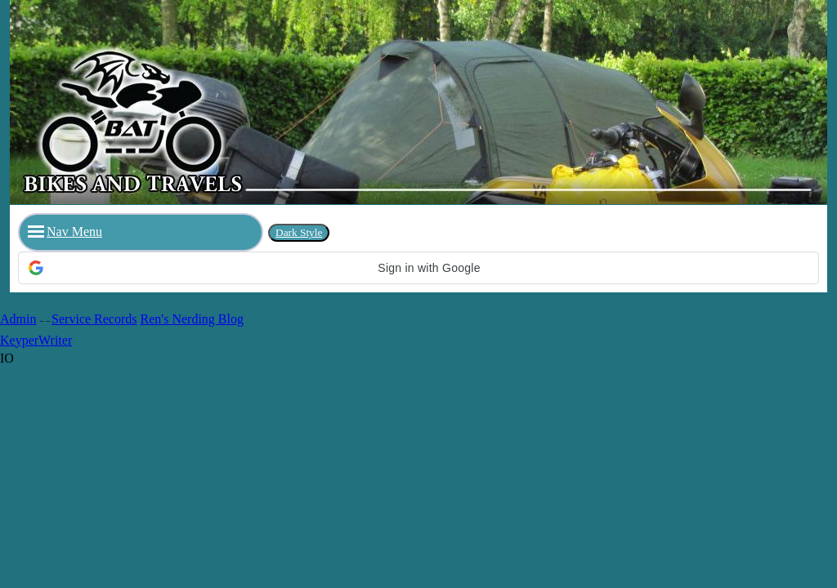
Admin (18, 319)
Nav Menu (65, 231)
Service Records (94, 319)
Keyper (19, 340)
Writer (55, 340)
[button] (418, 268)
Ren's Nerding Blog (192, 319)
